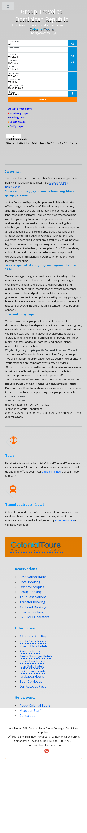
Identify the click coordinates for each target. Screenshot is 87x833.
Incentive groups (18, 113)
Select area (14, 41)
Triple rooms (14, 79)
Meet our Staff (30, 711)
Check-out (13, 60)
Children (12, 92)
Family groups (16, 117)
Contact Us (27, 715)
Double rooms (15, 67)
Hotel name (14, 48)
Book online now (52, 471)
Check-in (12, 54)
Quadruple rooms (16, 85)
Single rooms (14, 73)
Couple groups (17, 122)
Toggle (8, 7)
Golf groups (15, 126)
